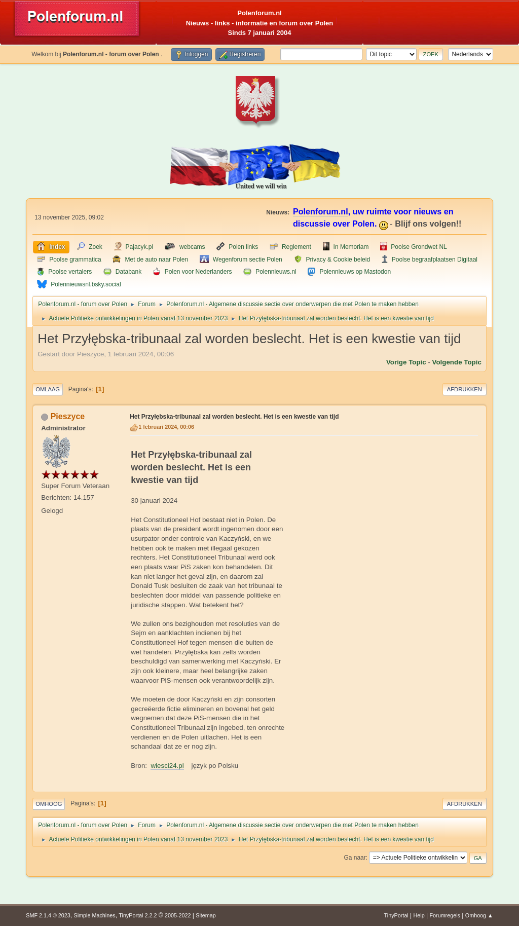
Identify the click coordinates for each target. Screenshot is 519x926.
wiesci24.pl (167, 765)
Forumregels (444, 915)
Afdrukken (464, 389)
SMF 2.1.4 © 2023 (48, 915)
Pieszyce (68, 416)
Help (419, 915)
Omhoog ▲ (479, 915)
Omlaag (47, 389)
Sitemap (206, 915)
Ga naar (354, 857)
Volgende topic (456, 362)
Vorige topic (406, 362)
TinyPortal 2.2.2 (138, 915)
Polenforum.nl (320, 211)
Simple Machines (95, 915)
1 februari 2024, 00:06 (166, 427)
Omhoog (48, 804)
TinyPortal (396, 915)
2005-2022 (178, 915)
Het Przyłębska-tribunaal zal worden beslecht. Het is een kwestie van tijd (234, 416)
